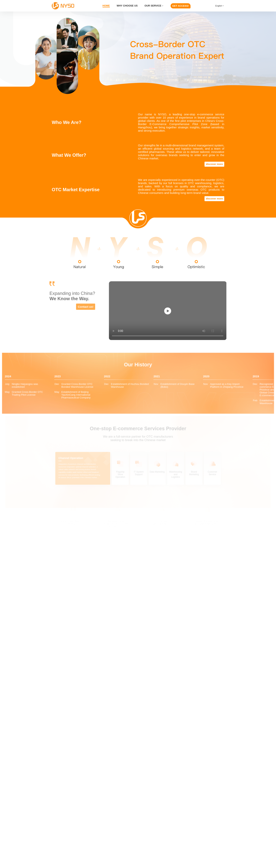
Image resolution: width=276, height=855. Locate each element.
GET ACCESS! (180, 5)
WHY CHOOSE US (127, 5)
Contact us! (86, 306)
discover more (214, 164)
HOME (106, 5)
